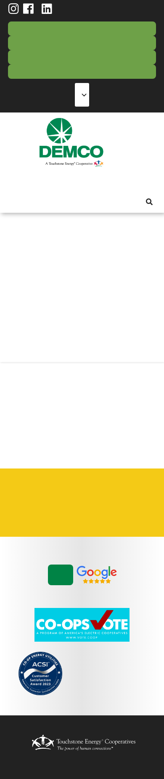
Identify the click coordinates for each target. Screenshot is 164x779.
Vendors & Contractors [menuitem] (25, 512)
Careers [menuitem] (25, 492)
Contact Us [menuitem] (82, 57)
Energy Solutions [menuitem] (58, 181)
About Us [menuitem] (13, 181)
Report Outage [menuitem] (82, 43)
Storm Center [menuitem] (82, 71)
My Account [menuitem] (28, 181)
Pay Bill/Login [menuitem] (82, 28)
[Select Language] (82, 95)
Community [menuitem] (88, 181)
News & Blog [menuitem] (102, 181)
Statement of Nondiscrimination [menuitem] (113, 492)
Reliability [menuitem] (73, 181)
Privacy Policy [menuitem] (84, 492)
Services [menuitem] (43, 181)
